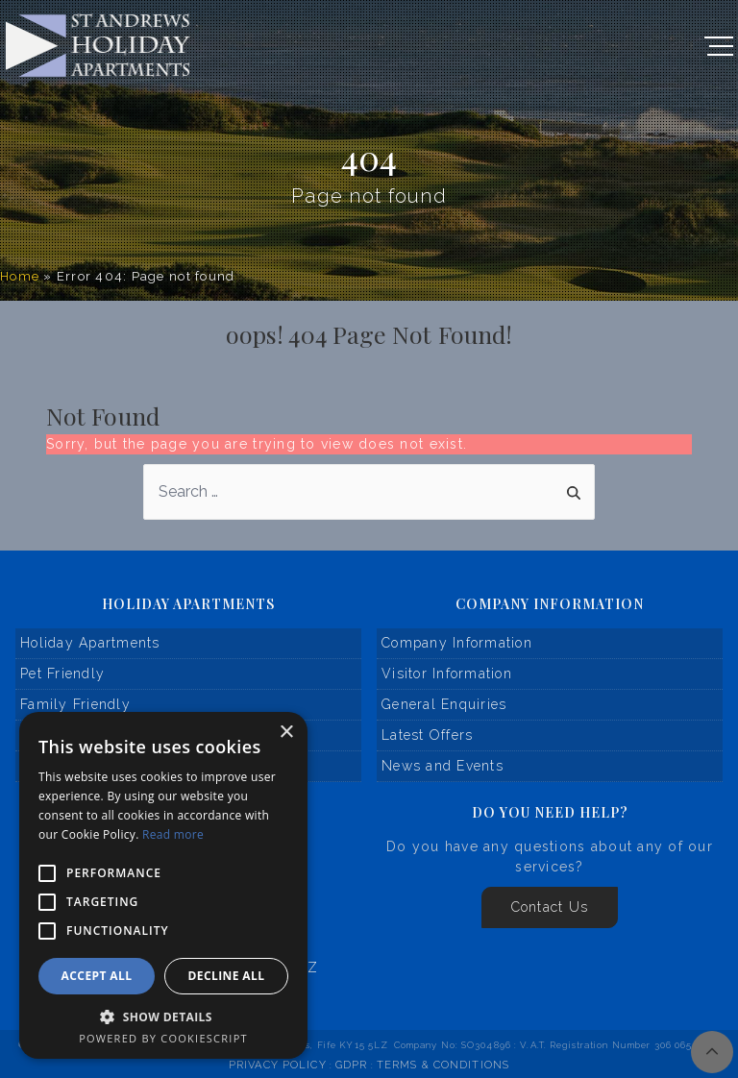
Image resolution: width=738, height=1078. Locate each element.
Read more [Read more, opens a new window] (173, 834)
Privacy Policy (278, 1065)
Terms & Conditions (443, 1065)
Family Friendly (75, 704)
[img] (712, 1052)
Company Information (456, 642)
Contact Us (550, 907)
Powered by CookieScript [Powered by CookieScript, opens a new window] (163, 1038)
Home (19, 276)
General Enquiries (443, 704)
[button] (163, 1016)
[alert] (163, 885)
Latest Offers (427, 735)
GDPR (351, 1065)
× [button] (286, 732)
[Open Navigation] (719, 46)
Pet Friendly (62, 673)
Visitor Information (446, 673)
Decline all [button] (226, 976)
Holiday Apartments (90, 642)
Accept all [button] (97, 976)
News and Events (442, 765)
